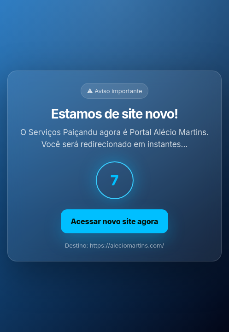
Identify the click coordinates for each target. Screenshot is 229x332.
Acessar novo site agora (115, 221)
